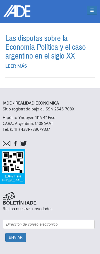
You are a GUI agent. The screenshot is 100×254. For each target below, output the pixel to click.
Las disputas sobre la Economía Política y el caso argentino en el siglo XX (45, 47)
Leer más (16, 66)
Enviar (16, 237)
